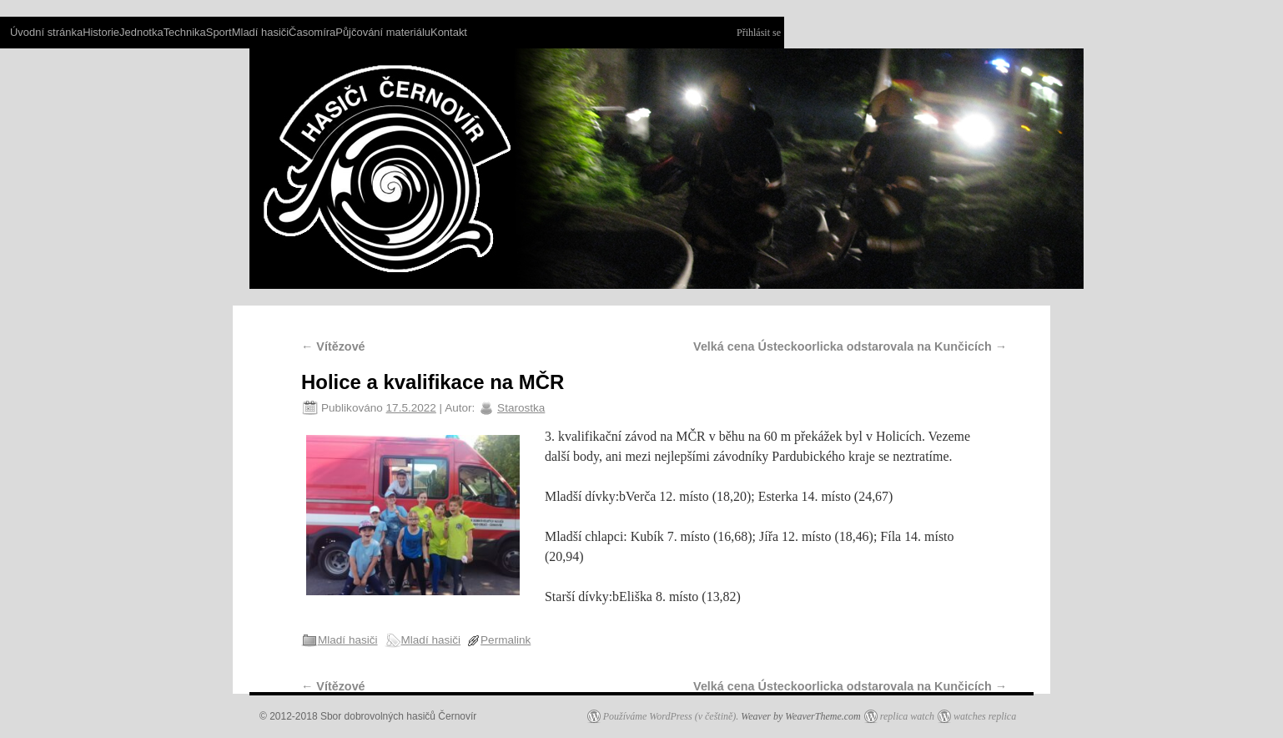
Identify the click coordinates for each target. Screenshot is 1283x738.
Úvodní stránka (46, 32)
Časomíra (312, 32)
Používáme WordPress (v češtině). (671, 716)
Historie (101, 32)
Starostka (521, 408)
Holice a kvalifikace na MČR (432, 382)
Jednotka (141, 32)
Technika (185, 32)
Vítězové (333, 346)
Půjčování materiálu (382, 32)
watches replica (984, 716)
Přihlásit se (759, 32)
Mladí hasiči (260, 32)
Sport (219, 32)
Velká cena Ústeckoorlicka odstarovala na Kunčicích (850, 346)
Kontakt (448, 32)
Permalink (505, 640)
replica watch (907, 716)
